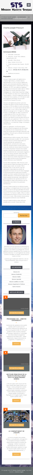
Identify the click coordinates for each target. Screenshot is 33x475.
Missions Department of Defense (16, 284)
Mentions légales (19, 472)
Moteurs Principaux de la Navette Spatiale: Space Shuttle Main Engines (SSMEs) (16, 376)
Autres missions (16, 286)
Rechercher (16, 212)
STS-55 (15, 69)
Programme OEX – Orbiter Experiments (16, 319)
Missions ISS (16, 272)
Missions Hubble (16, 276)
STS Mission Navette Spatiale (8, 17)
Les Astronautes (22, 17)
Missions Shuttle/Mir (16, 274)
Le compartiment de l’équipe (16, 432)
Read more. (16, 343)
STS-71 (19, 69)
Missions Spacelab (16, 279)
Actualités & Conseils (16, 313)
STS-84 (23, 69)
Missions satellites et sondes (16, 281)
